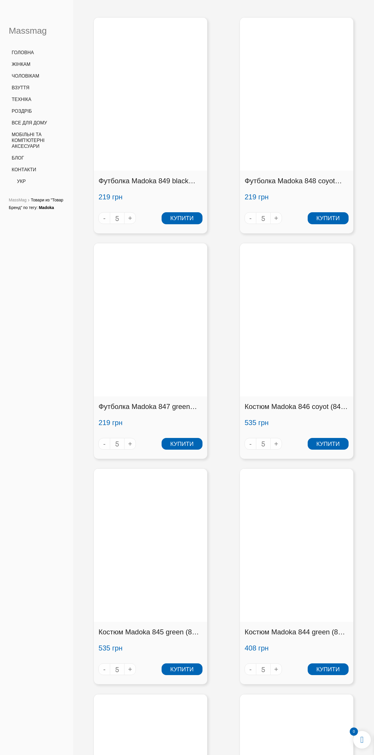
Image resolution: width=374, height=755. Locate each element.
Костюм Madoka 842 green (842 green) (216, 530)
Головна (23, 52)
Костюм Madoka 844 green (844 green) (314, 338)
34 (223, 609)
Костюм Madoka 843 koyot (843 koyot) (119, 530)
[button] (320, 693)
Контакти (24, 169)
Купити (145, 184)
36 (243, 609)
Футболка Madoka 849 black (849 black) (122, 147)
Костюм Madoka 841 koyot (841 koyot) (314, 530)
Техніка (21, 99)
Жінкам (21, 64)
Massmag (28, 30)
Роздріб (22, 111)
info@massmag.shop (112, 693)
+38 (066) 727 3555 (112, 678)
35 (234, 609)
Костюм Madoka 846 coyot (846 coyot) (119, 338)
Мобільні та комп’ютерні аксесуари (28, 140)
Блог (18, 157)
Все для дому (29, 122)
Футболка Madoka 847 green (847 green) (317, 147)
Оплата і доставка (261, 691)
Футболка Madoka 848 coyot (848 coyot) (220, 147)
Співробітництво (261, 698)
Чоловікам (25, 75)
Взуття (21, 87)
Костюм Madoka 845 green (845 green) (216, 338)
